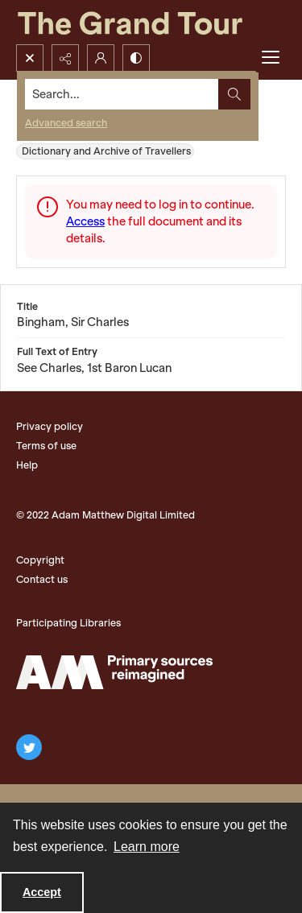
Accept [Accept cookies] (42, 892)
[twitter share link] (29, 747)
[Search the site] (122, 94)
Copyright (40, 560)
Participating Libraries (68, 623)
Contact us (42, 579)
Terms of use (46, 446)
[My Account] (101, 58)
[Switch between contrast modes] (136, 58)
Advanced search (66, 123)
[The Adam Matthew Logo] (114, 672)
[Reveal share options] (65, 58)
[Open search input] (30, 58)
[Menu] (270, 57)
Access (85, 221)
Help (27, 465)
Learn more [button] (147, 846)
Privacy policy (49, 426)
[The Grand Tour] (151, 22)
